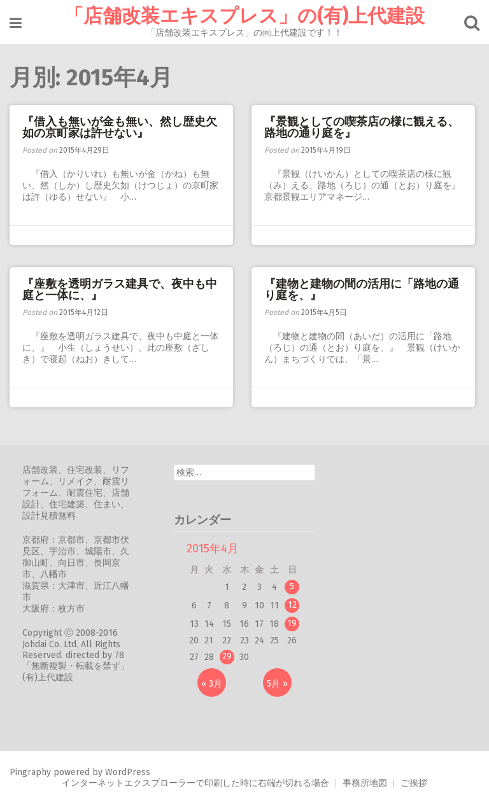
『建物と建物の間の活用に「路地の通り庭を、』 (361, 289)
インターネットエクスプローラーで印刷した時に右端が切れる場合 (195, 783)
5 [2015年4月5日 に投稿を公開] (292, 586)
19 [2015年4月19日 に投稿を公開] (292, 623)
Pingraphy (30, 772)
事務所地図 (365, 783)
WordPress (127, 772)
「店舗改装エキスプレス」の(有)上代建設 (244, 15)
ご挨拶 (413, 783)
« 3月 (211, 683)
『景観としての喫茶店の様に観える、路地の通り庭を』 (361, 127)
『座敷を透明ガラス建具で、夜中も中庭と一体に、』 (119, 289)
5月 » (277, 683)
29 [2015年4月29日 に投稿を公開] (227, 656)
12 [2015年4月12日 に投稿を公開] (292, 604)
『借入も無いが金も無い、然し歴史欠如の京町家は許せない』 (119, 127)
